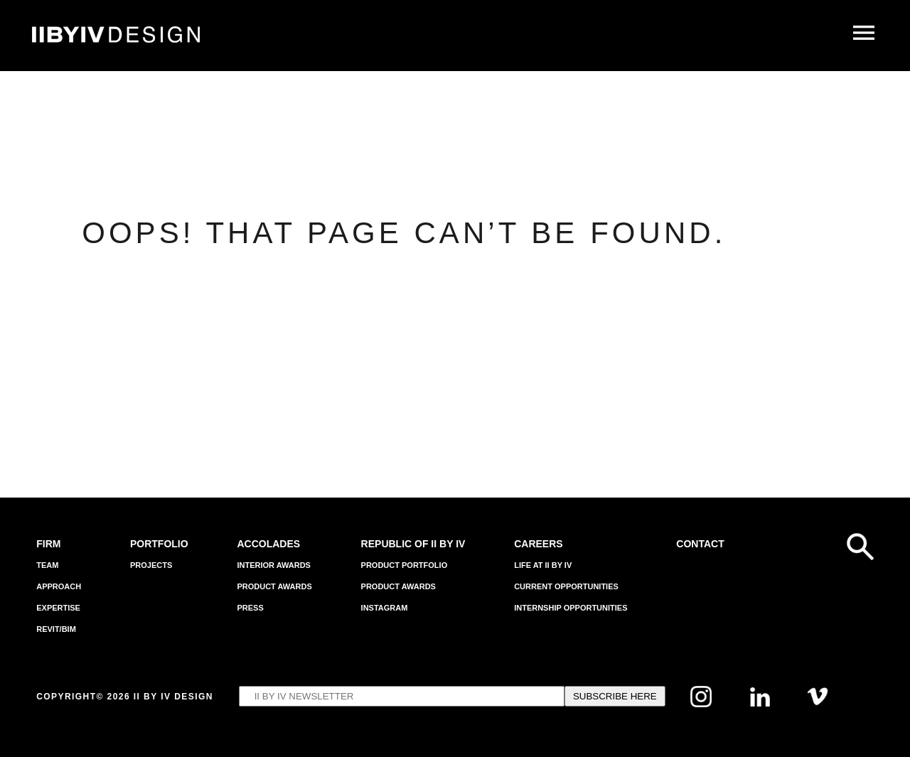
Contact (700, 543)
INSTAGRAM (384, 607)
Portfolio (159, 543)
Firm (48, 543)
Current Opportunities (566, 586)
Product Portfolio (404, 565)
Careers (538, 543)
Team (47, 565)
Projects (151, 565)
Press (250, 607)
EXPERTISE (58, 607)
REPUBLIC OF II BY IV (413, 543)
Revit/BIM (56, 629)
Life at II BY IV (543, 565)
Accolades (268, 543)
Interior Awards (274, 565)
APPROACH (58, 586)
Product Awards (274, 586)
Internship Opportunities (570, 607)
